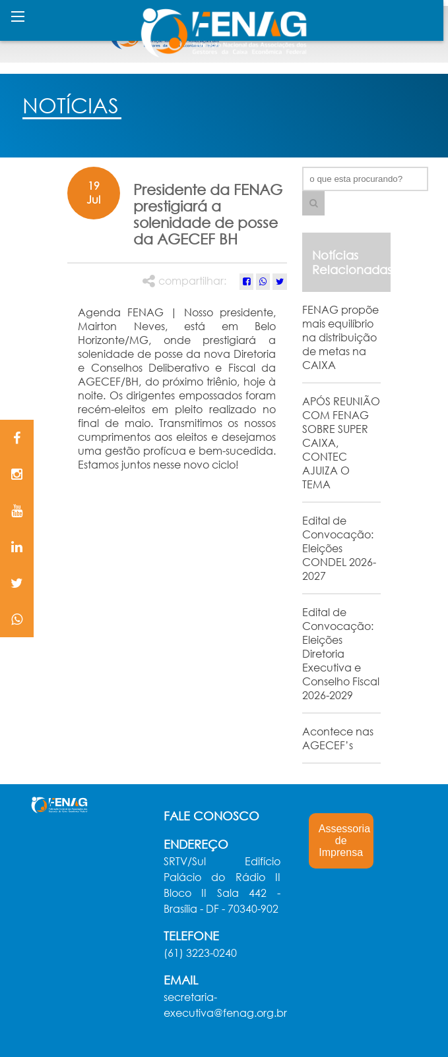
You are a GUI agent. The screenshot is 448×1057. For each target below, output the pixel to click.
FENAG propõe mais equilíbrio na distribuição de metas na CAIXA (340, 337)
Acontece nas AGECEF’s (337, 738)
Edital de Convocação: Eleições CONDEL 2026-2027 (339, 548)
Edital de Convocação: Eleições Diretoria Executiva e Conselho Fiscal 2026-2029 (340, 653)
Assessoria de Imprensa (344, 840)
